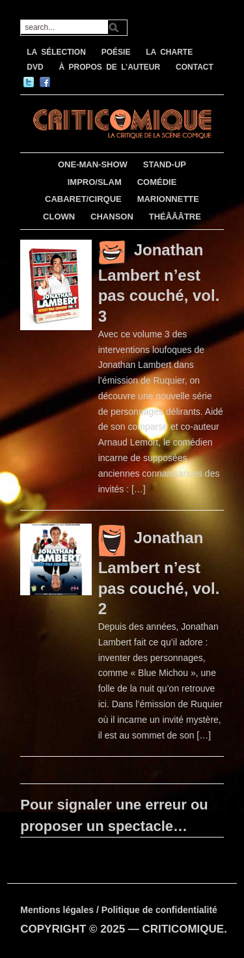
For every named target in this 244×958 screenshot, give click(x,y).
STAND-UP (164, 164)
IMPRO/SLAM (95, 182)
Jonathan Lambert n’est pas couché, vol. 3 (159, 282)
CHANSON (111, 216)
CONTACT (194, 67)
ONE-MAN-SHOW (93, 164)
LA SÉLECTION (56, 52)
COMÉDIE (157, 182)
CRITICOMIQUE (183, 929)
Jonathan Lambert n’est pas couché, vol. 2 (159, 573)
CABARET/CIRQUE (83, 199)
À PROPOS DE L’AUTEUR (109, 67)
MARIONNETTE (168, 199)
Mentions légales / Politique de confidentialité (118, 910)
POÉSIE (116, 52)
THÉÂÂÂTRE (175, 216)
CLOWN (59, 216)
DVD (35, 67)
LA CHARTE (169, 52)
